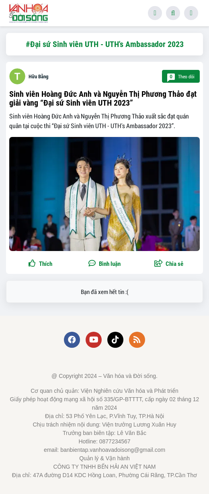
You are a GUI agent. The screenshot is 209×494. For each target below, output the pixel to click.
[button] (169, 264)
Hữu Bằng (39, 76)
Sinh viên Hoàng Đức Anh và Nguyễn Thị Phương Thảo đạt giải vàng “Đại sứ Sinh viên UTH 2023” (103, 98)
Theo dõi (181, 76)
